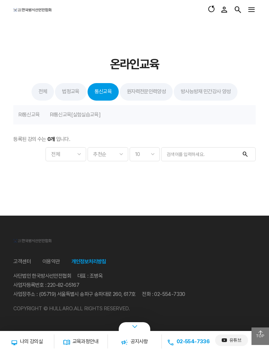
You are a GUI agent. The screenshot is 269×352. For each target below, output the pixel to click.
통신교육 (103, 91)
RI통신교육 (29, 114)
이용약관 (51, 261)
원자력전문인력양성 (146, 91)
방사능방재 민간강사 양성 (205, 91)
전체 (43, 91)
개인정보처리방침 (88, 261)
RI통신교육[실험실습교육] (75, 114)
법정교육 (70, 91)
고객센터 (22, 261)
